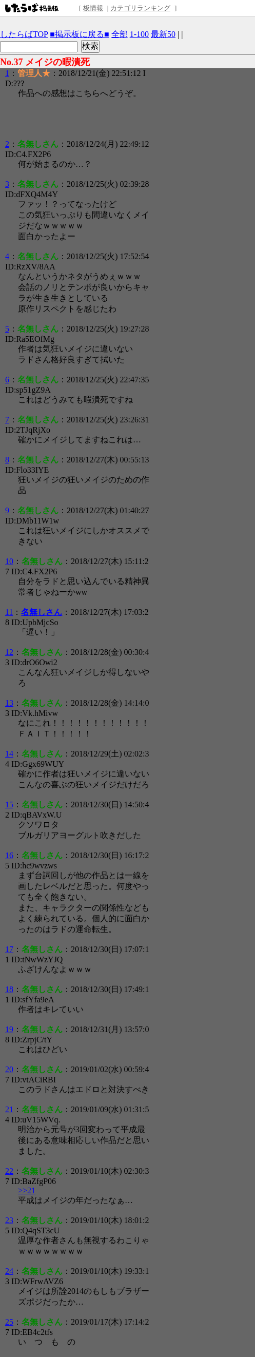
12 (9, 652)
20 (9, 1069)
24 (9, 1271)
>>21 (26, 1190)
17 (9, 949)
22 (9, 1171)
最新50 (163, 34)
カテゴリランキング (140, 8)
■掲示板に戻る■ (79, 34)
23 (9, 1220)
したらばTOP (24, 34)
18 (9, 989)
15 (9, 804)
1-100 (139, 34)
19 (9, 1029)
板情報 (93, 8)
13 (9, 703)
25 (9, 1321)
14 (9, 753)
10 (9, 561)
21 (9, 1109)
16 (9, 855)
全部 (119, 34)
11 (9, 612)
